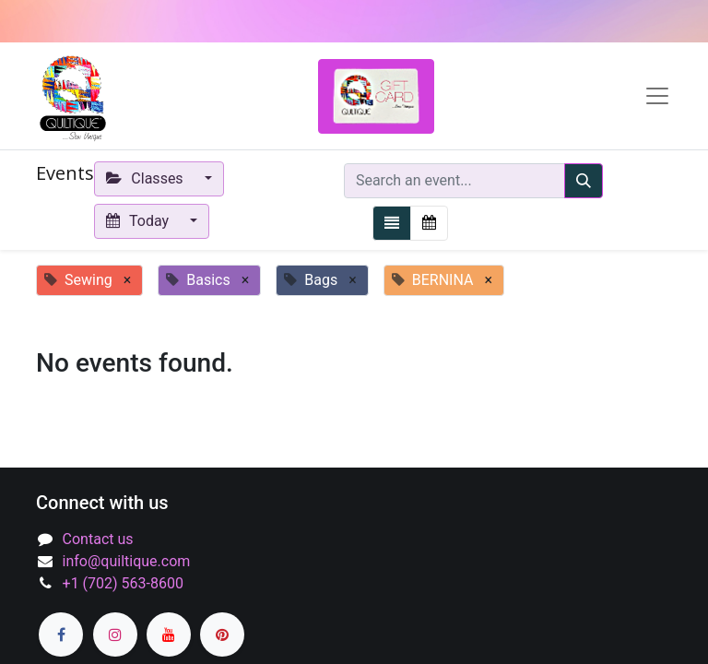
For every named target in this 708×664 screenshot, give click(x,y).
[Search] (583, 180)
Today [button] (139, 221)
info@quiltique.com (127, 561)
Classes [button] (146, 178)
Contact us (98, 539)
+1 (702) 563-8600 (123, 583)
